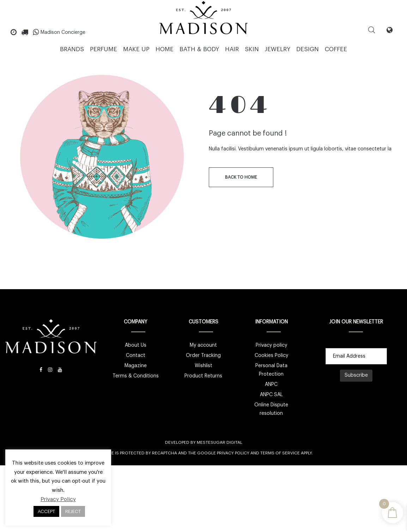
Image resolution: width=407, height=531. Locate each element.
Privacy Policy (233, 453)
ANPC (271, 384)
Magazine (135, 365)
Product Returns (203, 376)
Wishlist (203, 365)
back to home (241, 177)
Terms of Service (280, 453)
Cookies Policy (271, 355)
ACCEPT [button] (46, 511)
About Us (135, 345)
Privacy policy (271, 345)
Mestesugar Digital (219, 442)
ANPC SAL (271, 394)
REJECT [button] (73, 511)
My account (203, 345)
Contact (135, 355)
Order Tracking (203, 355)
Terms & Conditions (136, 376)
